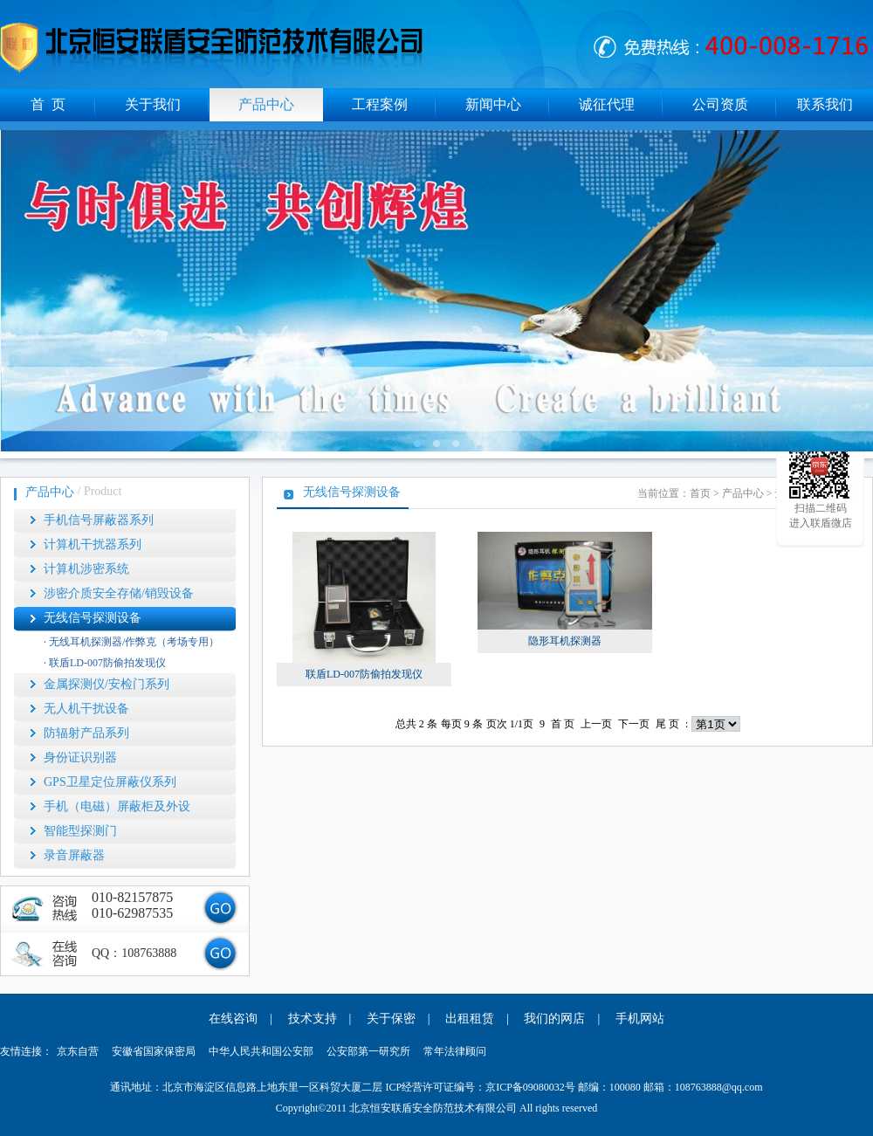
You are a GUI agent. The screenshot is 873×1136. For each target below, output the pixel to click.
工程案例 (380, 104)
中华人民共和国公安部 (261, 1051)
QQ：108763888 (134, 953)
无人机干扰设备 (86, 708)
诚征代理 (607, 104)
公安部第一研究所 (368, 1051)
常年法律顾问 (454, 1051)
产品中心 (266, 104)
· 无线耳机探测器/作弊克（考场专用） (131, 642)
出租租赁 (469, 1018)
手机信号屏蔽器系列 (99, 520)
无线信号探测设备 (92, 617)
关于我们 (153, 104)
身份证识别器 (80, 757)
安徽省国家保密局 (154, 1051)
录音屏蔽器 (74, 855)
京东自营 (78, 1051)
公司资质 (720, 104)
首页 (700, 493)
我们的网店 (554, 1018)
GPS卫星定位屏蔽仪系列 (110, 781)
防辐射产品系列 (86, 733)
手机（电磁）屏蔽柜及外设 (117, 806)
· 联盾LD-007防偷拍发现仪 (105, 663)
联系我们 (825, 104)
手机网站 (639, 1018)
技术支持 (312, 1018)
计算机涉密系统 (86, 568)
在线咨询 (233, 1018)
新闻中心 (493, 104)
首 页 (48, 104)
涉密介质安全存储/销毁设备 (119, 593)
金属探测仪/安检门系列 (106, 684)
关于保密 (391, 1018)
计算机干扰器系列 (92, 544)
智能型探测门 (80, 830)
